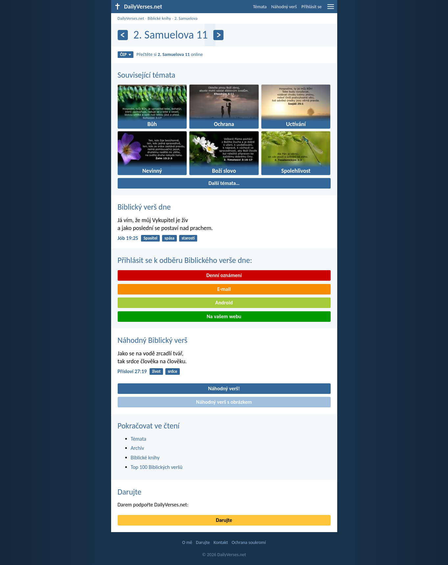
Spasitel (150, 238)
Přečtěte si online (169, 54)
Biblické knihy (159, 18)
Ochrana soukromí (249, 542)
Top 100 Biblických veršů (157, 467)
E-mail (224, 289)
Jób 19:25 (128, 238)
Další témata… (224, 183)
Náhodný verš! (224, 388)
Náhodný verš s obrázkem (224, 402)
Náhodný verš (284, 7)
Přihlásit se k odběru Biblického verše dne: (185, 260)
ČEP (125, 54)
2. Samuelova (186, 18)
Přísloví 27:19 (132, 371)
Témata (260, 7)
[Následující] (218, 35)
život (156, 371)
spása (170, 238)
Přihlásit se (311, 7)
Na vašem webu (224, 316)
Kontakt (221, 542)
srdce (172, 371)
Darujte (130, 492)
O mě (187, 542)
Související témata (147, 75)
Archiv (137, 448)
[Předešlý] (123, 35)
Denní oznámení (224, 275)
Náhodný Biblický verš (153, 340)
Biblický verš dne (144, 207)
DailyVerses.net (131, 18)
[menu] (330, 9)
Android (224, 302)
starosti (188, 238)
